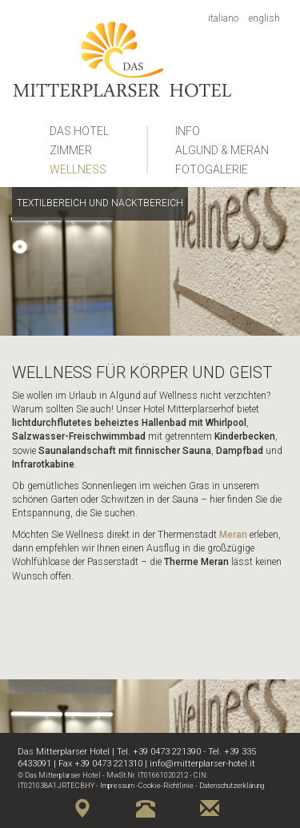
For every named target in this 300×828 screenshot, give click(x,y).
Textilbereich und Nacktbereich (100, 203)
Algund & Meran (222, 150)
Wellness (78, 169)
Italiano (223, 18)
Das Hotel (79, 131)
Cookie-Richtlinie (166, 786)
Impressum (117, 786)
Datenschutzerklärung (231, 786)
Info (187, 131)
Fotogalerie (211, 169)
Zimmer (71, 150)
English (264, 18)
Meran (233, 534)
